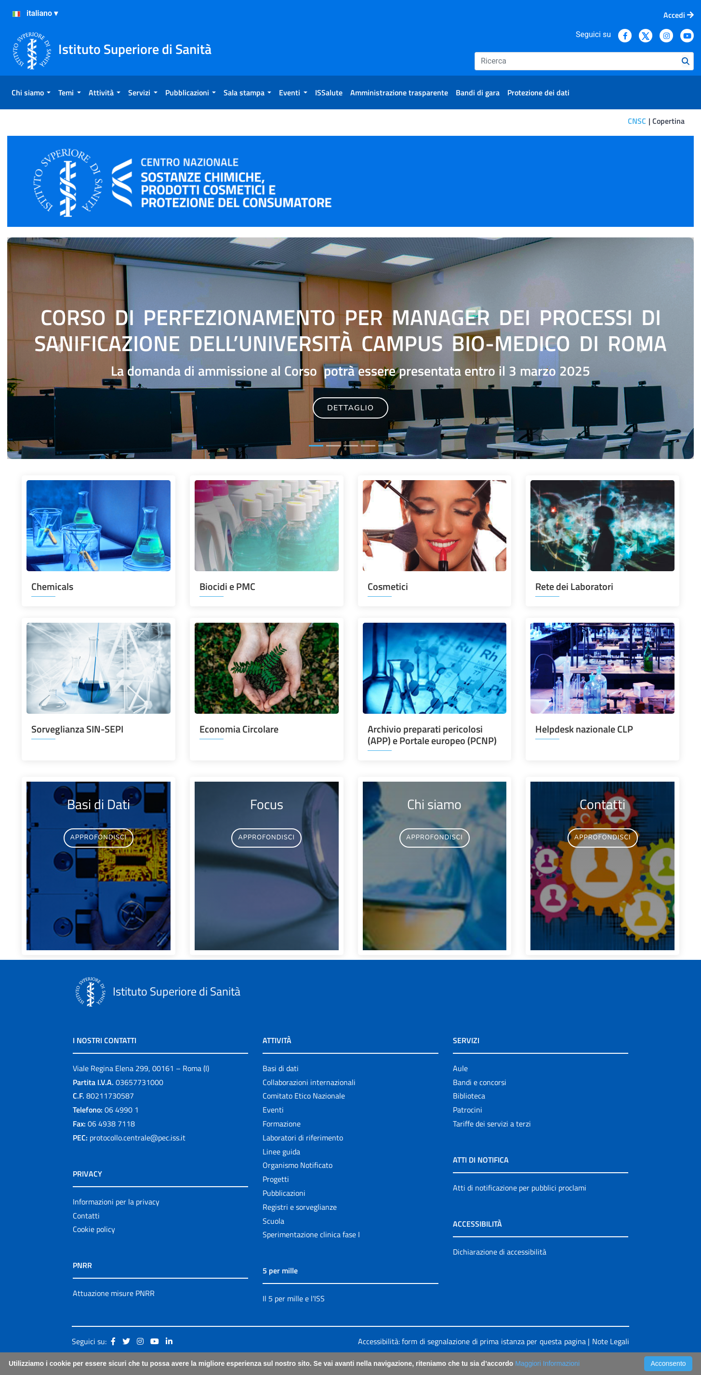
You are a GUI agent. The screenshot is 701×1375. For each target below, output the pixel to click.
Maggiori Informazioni (547, 1363)
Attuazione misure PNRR (114, 1293)
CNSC (637, 121)
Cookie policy (94, 1229)
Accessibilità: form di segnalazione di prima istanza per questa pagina (472, 1341)
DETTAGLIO (350, 408)
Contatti (86, 1215)
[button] (58, 348)
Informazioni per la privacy (116, 1201)
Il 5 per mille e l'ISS (294, 1298)
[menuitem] (31, 92)
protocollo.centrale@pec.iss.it (137, 1137)
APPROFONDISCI (98, 837)
